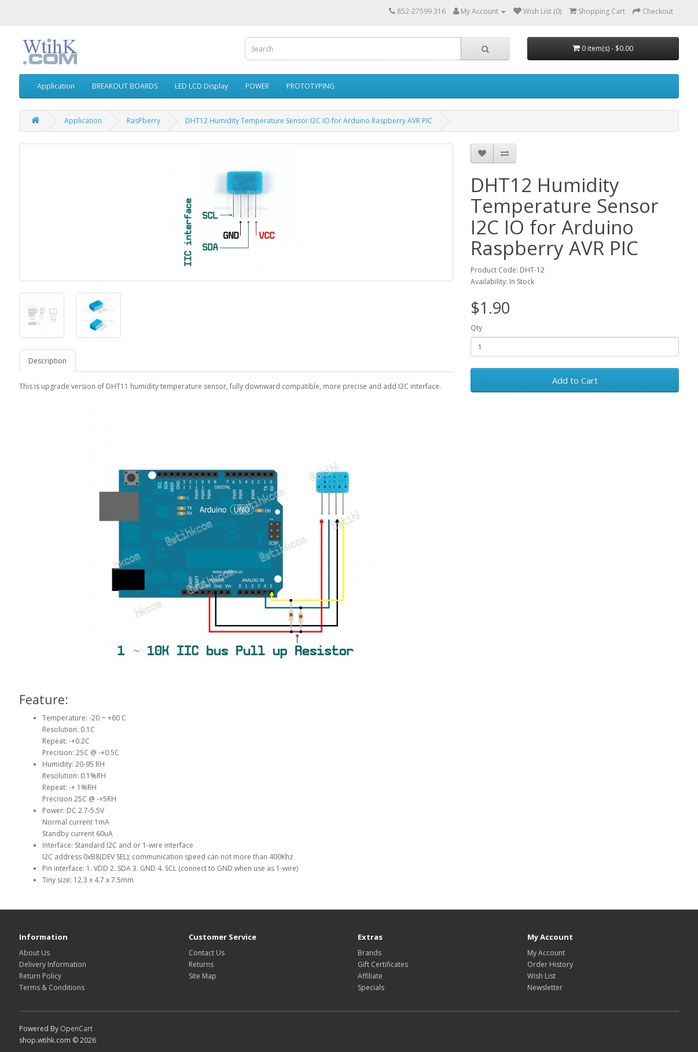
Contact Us (207, 953)
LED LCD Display (201, 86)
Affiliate (370, 976)
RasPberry (143, 121)
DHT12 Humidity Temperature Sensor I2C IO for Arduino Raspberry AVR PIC (308, 121)
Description (47, 361)
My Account (546, 953)
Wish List (541, 976)
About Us (34, 953)
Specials (371, 987)
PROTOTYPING (310, 86)
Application (56, 86)
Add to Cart (575, 380)
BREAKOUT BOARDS (124, 86)
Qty (476, 328)
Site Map (202, 976)
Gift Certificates (383, 964)
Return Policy (40, 976)
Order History (550, 964)
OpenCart (76, 1028)
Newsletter (545, 987)
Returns (201, 964)
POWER (257, 86)
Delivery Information (52, 964)
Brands (369, 953)
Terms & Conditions (52, 987)
